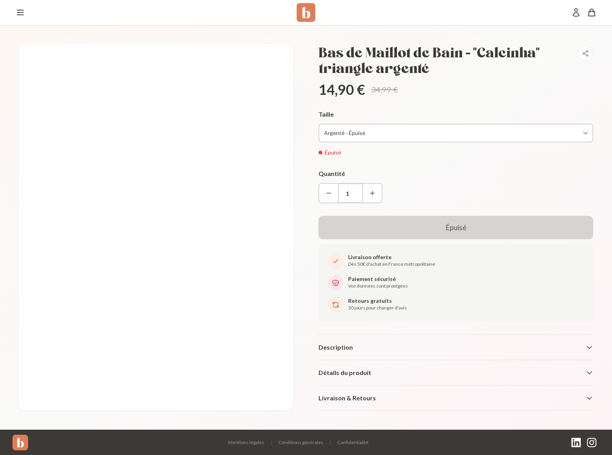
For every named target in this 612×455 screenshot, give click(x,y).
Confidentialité (352, 442)
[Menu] (20, 12)
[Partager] (585, 53)
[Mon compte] (576, 12)
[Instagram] (592, 442)
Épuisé (456, 227)
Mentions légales (246, 442)
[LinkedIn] (576, 442)
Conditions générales (300, 442)
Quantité (331, 173)
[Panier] (592, 12)
